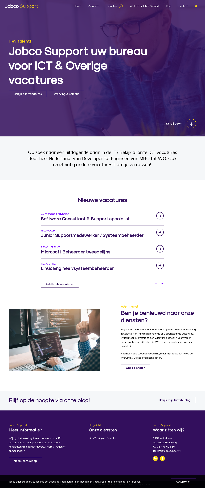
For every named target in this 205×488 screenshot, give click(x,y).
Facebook (162, 458)
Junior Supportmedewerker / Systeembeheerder (92, 235)
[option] (102, 217)
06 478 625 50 (166, 446)
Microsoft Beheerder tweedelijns (76, 252)
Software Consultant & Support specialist (85, 219)
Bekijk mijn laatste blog (174, 400)
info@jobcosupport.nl (169, 450)
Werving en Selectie (104, 438)
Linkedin (155, 458)
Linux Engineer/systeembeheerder (77, 268)
